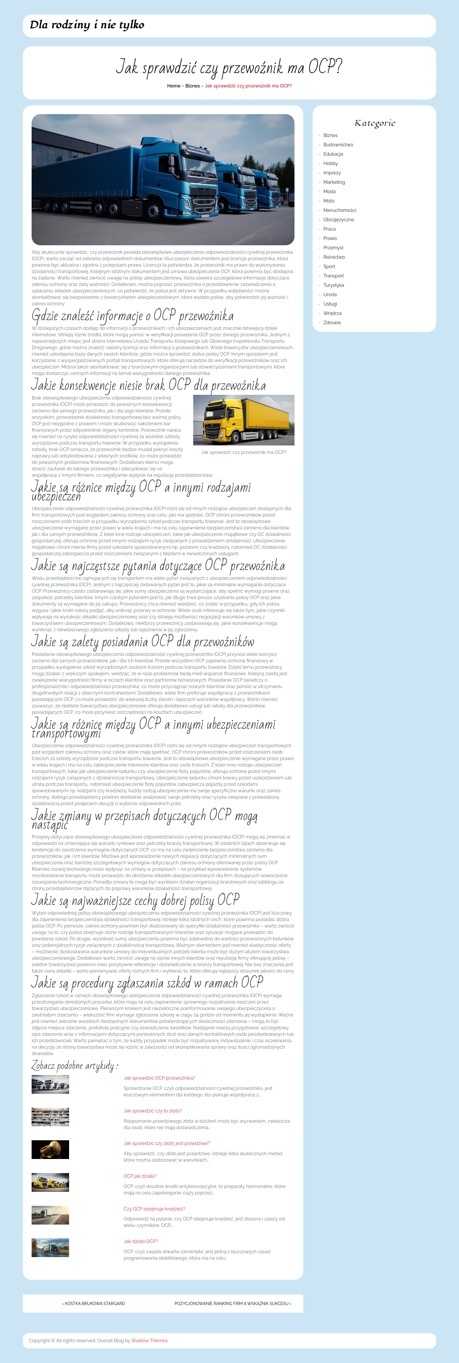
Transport (333, 276)
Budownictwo (338, 145)
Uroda (330, 294)
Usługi (330, 304)
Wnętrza (332, 313)
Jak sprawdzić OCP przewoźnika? (159, 1078)
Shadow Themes (149, 1340)
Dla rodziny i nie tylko (86, 25)
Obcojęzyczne (338, 219)
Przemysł (333, 248)
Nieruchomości (339, 210)
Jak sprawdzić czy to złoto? (153, 1111)
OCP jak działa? (140, 1176)
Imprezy (332, 173)
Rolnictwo (334, 257)
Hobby (330, 163)
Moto (329, 201)
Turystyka (333, 285)
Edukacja (333, 154)
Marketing (334, 182)
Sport (329, 266)
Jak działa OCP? (141, 1241)
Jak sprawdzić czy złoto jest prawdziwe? (167, 1143)
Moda (329, 191)
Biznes (330, 135)
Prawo (330, 238)
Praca (329, 229)
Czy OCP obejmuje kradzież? (154, 1209)
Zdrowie (332, 322)
